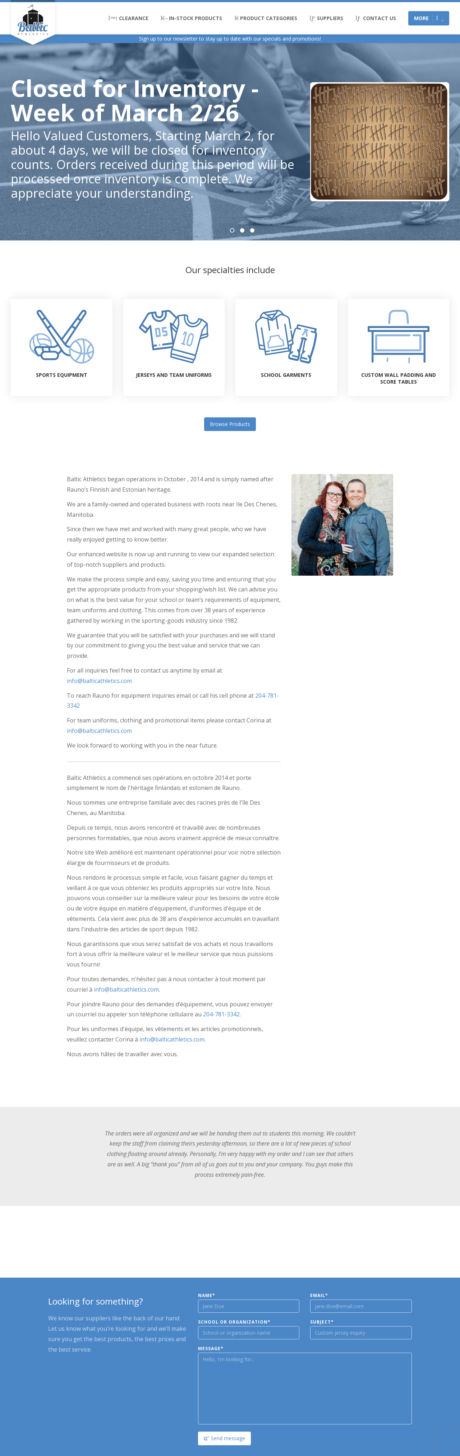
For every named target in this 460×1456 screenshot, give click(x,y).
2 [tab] (242, 230)
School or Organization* (234, 1322)
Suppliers (326, 18)
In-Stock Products (191, 18)
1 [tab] (232, 230)
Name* (206, 1295)
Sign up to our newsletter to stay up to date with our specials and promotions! (230, 38)
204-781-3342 (221, 1014)
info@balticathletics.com (99, 681)
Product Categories (265, 18)
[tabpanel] (230, 141)
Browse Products (230, 424)
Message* (211, 1349)
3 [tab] (252, 230)
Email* (319, 1295)
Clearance (128, 18)
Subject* (322, 1322)
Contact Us (375, 18)
